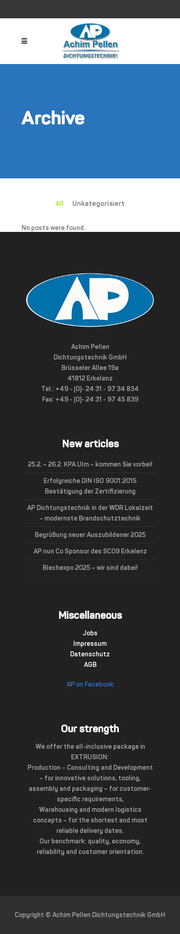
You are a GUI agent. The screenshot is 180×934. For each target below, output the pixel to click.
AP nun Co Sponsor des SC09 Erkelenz (90, 551)
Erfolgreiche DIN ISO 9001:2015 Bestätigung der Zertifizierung (90, 486)
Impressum (90, 644)
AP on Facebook (90, 684)
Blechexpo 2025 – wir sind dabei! (90, 568)
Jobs (90, 633)
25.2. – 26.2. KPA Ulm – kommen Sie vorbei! (90, 464)
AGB (90, 665)
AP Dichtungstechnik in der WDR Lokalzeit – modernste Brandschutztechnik (90, 513)
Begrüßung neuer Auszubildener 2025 (90, 535)
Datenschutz (90, 654)
